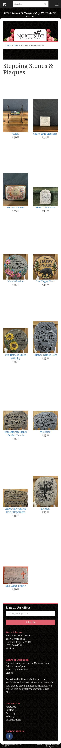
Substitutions (13, 719)
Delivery (10, 713)
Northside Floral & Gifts (30, 31)
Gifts (16, 45)
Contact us (12, 710)
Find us (10, 648)
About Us (11, 706)
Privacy (10, 716)
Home (8, 45)
